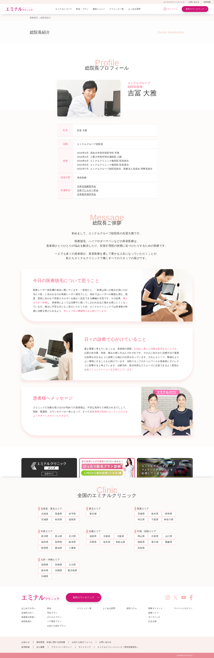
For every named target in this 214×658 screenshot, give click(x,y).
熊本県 (44, 570)
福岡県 (44, 564)
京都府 (106, 536)
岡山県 (141, 536)
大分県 (72, 564)
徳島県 (141, 542)
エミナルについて (63, 9)
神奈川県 (168, 519)
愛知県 (58, 548)
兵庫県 (93, 542)
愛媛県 (168, 542)
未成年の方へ (27, 613)
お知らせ (25, 642)
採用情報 (207, 2)
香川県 (155, 542)
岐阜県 (72, 542)
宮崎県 (58, 570)
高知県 (141, 548)
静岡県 (44, 548)
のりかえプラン (54, 617)
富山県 (58, 536)
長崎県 (58, 564)
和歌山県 (120, 542)
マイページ (172, 9)
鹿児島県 (72, 570)
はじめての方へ (28, 608)
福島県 (72, 519)
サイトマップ (85, 647)
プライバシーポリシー (61, 647)
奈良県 (106, 542)
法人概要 (40, 647)
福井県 (44, 542)
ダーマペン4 (154, 617)
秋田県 (58, 519)
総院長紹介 (26, 621)
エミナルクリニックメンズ (174, 2)
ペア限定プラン (54, 621)
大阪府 (120, 536)
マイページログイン (183, 608)
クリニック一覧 (116, 9)
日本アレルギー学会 (88, 190)
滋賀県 (93, 536)
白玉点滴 (152, 621)
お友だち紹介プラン (56, 626)
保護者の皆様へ (28, 617)
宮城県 (44, 519)
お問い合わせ (194, 2)
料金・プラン (82, 9)
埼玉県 (141, 519)
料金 (49, 608)
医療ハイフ (153, 613)
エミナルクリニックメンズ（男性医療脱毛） (118, 647)
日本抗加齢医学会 (86, 186)
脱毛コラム (132, 608)
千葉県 (155, 519)
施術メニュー (99, 9)
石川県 (72, 536)
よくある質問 (134, 9)
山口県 (168, 536)
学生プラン (52, 613)
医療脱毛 (34, 18)
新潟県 (44, 536)
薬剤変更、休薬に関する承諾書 (50, 642)
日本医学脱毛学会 (86, 194)
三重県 (72, 548)
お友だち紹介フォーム (82, 642)
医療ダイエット (155, 608)
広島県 (155, 536)
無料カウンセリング (195, 9)
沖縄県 (44, 576)
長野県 (58, 542)
